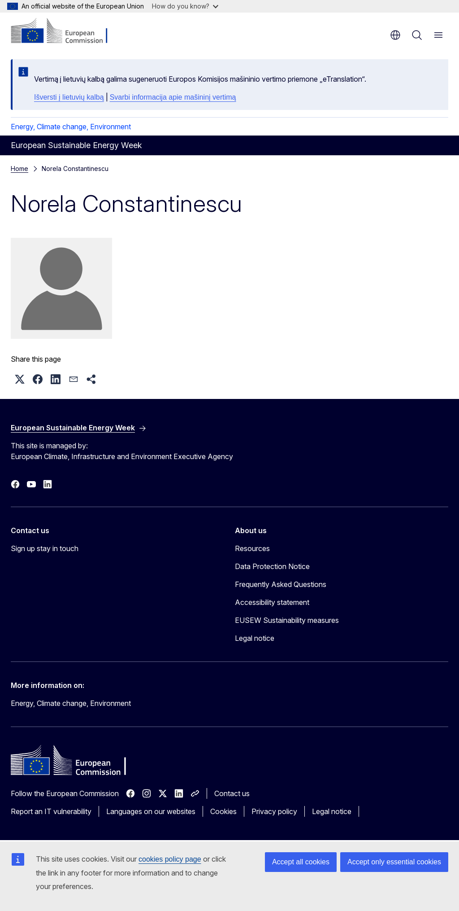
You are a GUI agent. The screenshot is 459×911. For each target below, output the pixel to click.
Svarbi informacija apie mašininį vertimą (173, 97)
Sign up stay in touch (44, 548)
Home (19, 168)
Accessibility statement (272, 602)
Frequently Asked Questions (280, 584)
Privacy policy (274, 811)
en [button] (395, 35)
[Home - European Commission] (65, 31)
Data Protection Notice (272, 566)
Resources (252, 548)
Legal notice (254, 638)
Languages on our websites (150, 811)
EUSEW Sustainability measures (287, 620)
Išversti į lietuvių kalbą (69, 97)
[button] (20, 379)
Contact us (232, 793)
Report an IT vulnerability (51, 811)
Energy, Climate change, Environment (71, 126)
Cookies (223, 811)
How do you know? (185, 6)
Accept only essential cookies (394, 862)
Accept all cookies (300, 862)
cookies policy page (170, 859)
